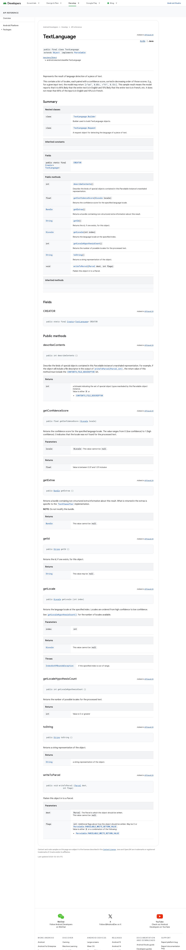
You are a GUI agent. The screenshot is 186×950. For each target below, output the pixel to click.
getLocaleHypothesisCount (86, 243)
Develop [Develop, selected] (72, 3)
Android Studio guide (145, 945)
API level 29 (148, 35)
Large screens (93, 942)
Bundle (49, 209)
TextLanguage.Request (84, 128)
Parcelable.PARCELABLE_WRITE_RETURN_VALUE (94, 826)
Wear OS (91, 946)
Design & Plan (53, 3)
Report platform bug (169, 942)
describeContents (82, 184)
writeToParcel (80, 266)
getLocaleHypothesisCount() (62, 614)
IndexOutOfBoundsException (59, 666)
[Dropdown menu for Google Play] (100, 3)
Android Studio (174, 3)
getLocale (78, 232)
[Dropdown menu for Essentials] (39, 3)
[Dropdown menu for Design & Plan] (62, 3)
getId (76, 221)
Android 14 (116, 946)
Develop (64, 27)
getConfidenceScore (83, 198)
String (49, 221)
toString (77, 255)
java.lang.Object (50, 57)
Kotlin (142, 41)
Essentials (31, 3)
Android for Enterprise (47, 946)
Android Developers (50, 27)
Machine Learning (70, 946)
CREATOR (77, 162)
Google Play (91, 3)
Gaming (66, 942)
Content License (109, 849)
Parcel (92, 266)
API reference (11, 13)
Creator (49, 165)
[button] (17, 30)
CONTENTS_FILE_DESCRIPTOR (81, 372)
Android (41, 942)
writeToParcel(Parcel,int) (109, 369)
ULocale (99, 198)
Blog (112, 3)
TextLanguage (52, 168)
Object (56, 52)
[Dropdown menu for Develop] (79, 3)
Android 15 (116, 942)
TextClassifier (65, 504)
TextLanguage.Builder (84, 116)
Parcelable (80, 52)
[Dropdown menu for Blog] (117, 3)
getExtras (78, 209)
